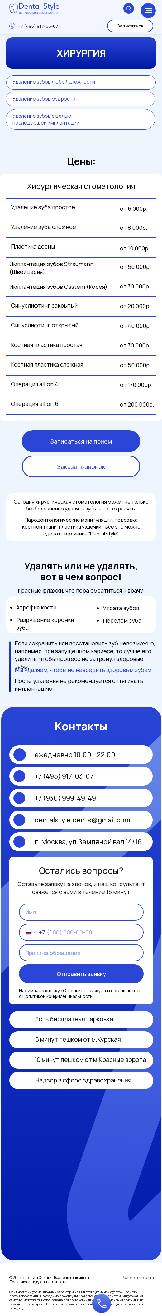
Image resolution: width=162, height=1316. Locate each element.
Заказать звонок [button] (81, 466)
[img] (22, 1080)
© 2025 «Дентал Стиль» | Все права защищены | (50, 1279)
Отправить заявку (81, 974)
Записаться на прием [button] (81, 441)
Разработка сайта (138, 1277)
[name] (81, 912)
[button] (101, 1303)
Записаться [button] (130, 26)
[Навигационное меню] (148, 10)
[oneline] (81, 952)
